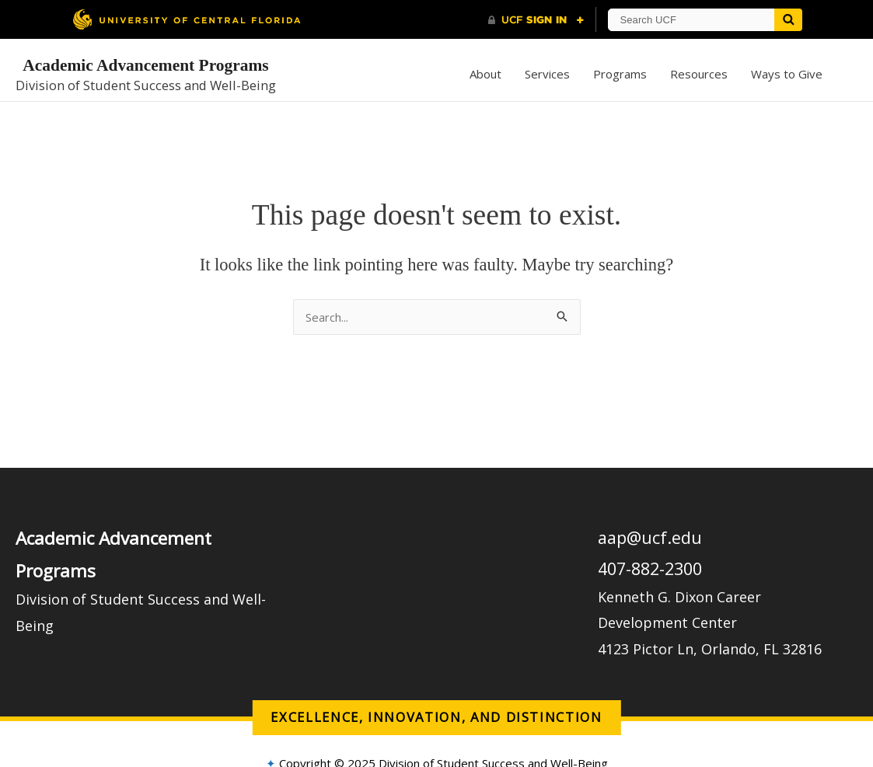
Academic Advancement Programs (145, 65)
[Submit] (788, 20)
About (485, 74)
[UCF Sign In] (536, 20)
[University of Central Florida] (187, 19)
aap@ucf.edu (650, 537)
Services (547, 74)
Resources (699, 74)
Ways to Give (786, 74)
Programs (620, 74)
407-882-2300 (650, 568)
